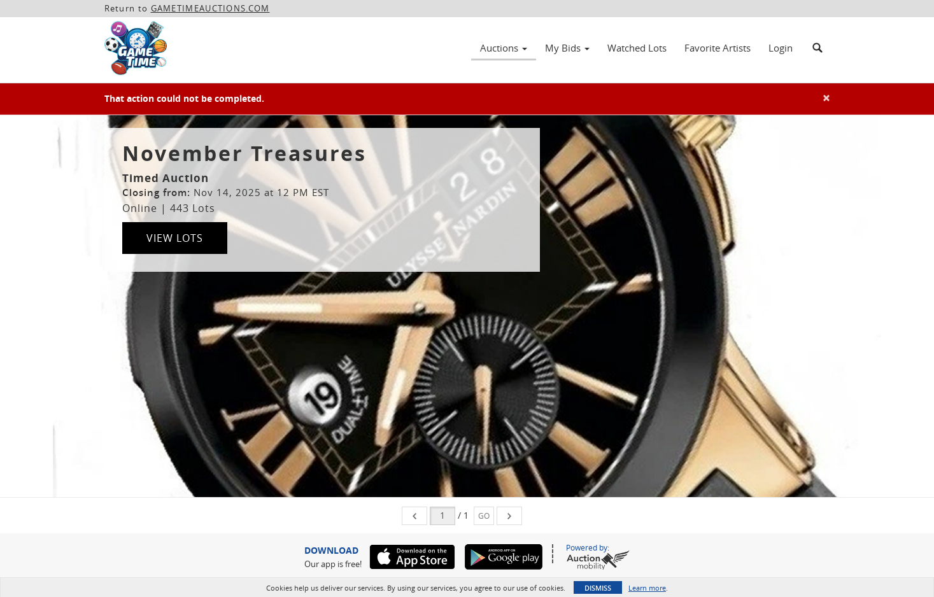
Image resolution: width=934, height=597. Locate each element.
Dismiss (597, 588)
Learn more (647, 588)
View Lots (174, 238)
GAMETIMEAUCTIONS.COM (210, 8)
